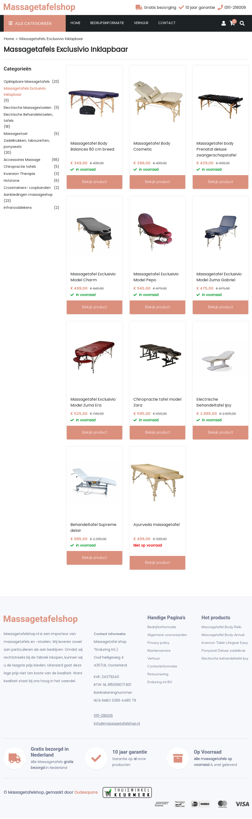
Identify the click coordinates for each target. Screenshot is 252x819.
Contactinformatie (162, 667)
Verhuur (141, 23)
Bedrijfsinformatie (107, 23)
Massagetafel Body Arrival (223, 635)
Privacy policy (158, 643)
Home (75, 23)
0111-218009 (103, 716)
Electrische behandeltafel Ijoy (225, 659)
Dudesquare (86, 793)
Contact (166, 23)
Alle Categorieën (33, 24)
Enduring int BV (159, 682)
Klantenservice (159, 651)
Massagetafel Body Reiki (221, 627)
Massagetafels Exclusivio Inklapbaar (51, 39)
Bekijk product (94, 182)
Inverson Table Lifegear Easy (225, 643)
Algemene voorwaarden (167, 635)
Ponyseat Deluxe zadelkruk (223, 651)
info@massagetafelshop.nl (117, 724)
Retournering (157, 675)
